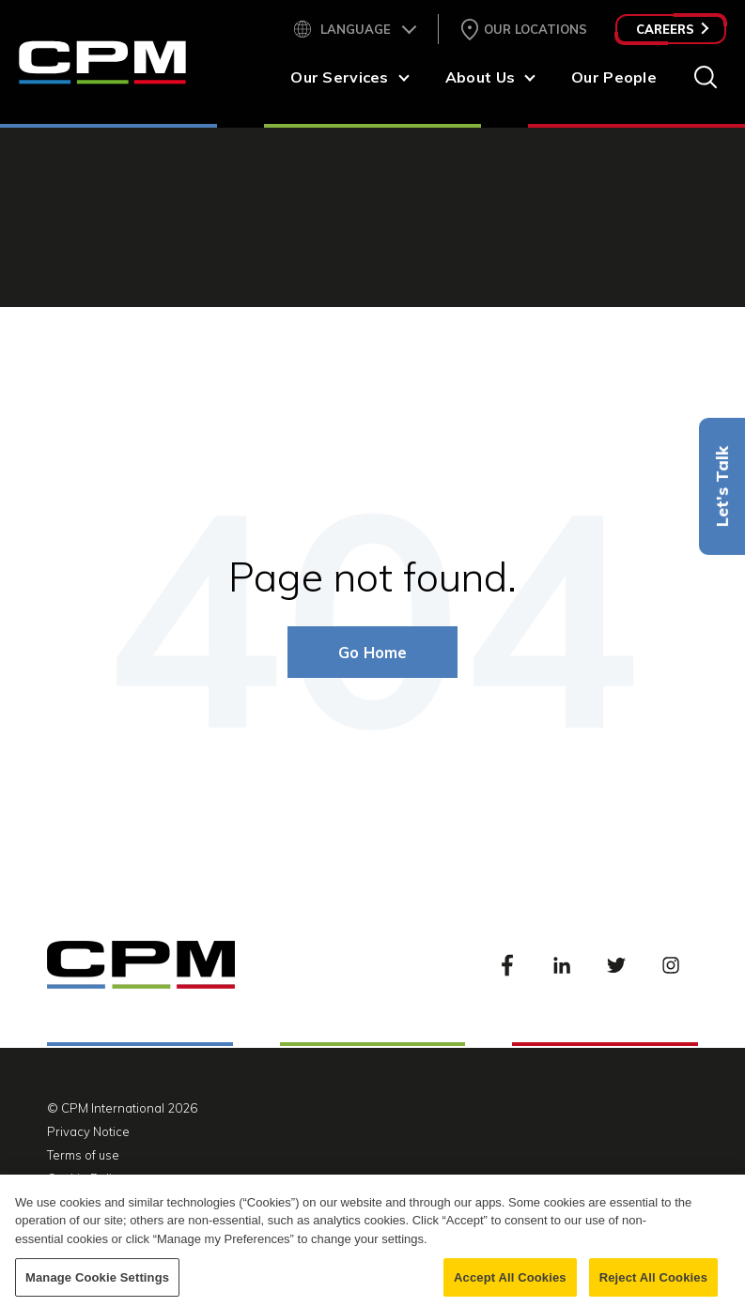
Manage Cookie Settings (97, 1287)
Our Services (339, 77)
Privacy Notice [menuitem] (88, 1131)
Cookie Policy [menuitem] (86, 1178)
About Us (480, 77)
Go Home (372, 652)
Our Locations (535, 29)
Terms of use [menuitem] (83, 1154)
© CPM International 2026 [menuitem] (122, 1107)
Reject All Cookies (653, 1287)
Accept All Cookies (510, 1287)
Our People (614, 77)
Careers (672, 29)
